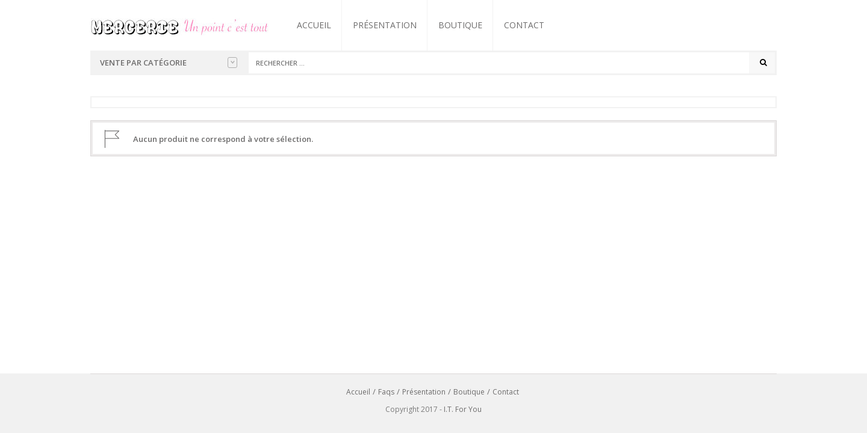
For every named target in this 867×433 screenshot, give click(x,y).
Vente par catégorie (168, 62)
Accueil (314, 25)
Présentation (385, 25)
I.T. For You (463, 409)
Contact (524, 25)
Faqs (386, 392)
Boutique (460, 25)
